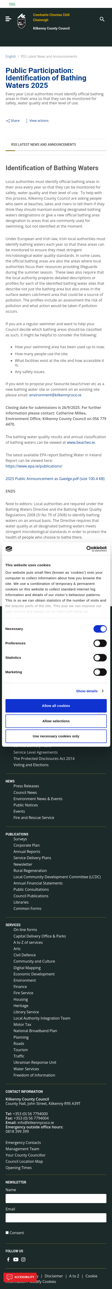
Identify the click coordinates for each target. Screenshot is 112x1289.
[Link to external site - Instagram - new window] (23, 1259)
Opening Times (19, 1167)
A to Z (74, 1276)
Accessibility (20, 1277)
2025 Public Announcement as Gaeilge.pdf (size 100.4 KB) (55, 478)
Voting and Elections (31, 764)
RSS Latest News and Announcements (49, 56)
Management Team (22, 1148)
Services (13, 925)
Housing (21, 999)
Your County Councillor (26, 1155)
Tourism (21, 1049)
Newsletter (23, 864)
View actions (36, 120)
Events (19, 811)
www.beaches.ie (81, 442)
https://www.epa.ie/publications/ (34, 466)
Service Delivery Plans (32, 857)
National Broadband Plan (35, 1030)
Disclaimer (54, 1276)
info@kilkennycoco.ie (35, 1122)
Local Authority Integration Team (42, 1018)
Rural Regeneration (30, 870)
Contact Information (24, 1091)
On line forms (25, 929)
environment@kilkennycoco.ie (55, 395)
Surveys (20, 839)
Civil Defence (25, 955)
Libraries (21, 902)
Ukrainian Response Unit (35, 1062)
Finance (20, 986)
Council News (25, 792)
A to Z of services (28, 942)
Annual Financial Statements (38, 883)
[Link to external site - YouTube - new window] (16, 1259)
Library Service (26, 1011)
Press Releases (26, 786)
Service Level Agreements (36, 752)
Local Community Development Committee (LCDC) (57, 876)
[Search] (102, 19)
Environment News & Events (38, 798)
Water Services (26, 1068)
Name (11, 1190)
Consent (17, 1233)
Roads (19, 1043)
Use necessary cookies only (56, 736)
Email (10, 1209)
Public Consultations (31, 889)
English (11, 56)
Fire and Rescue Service (34, 817)
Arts (17, 948)
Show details (87, 691)
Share (13, 120)
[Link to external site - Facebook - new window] (8, 1259)
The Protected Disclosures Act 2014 (44, 758)
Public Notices (26, 805)
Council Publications (31, 895)
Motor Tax (22, 1024)
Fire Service (23, 992)
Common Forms (27, 908)
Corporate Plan (27, 845)
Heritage (21, 1005)
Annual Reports (27, 851)
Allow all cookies (56, 706)
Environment (25, 980)
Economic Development (34, 974)
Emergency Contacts (23, 1142)
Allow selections (56, 721)
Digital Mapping (27, 967)
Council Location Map (24, 1161)
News (10, 781)
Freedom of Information (34, 1075)
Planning (21, 1037)
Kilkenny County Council (51, 28)
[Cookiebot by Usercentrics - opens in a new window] (86, 549)
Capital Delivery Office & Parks (40, 936)
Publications (17, 834)
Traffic (19, 1056)
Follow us (14, 1251)
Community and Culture (34, 961)
